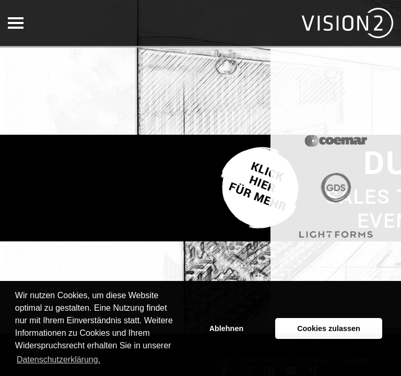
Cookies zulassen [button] (328, 328)
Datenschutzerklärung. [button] (58, 359)
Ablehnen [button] (226, 328)
